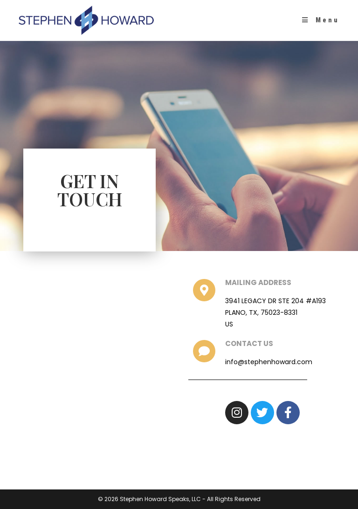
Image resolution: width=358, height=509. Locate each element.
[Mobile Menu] (320, 20)
